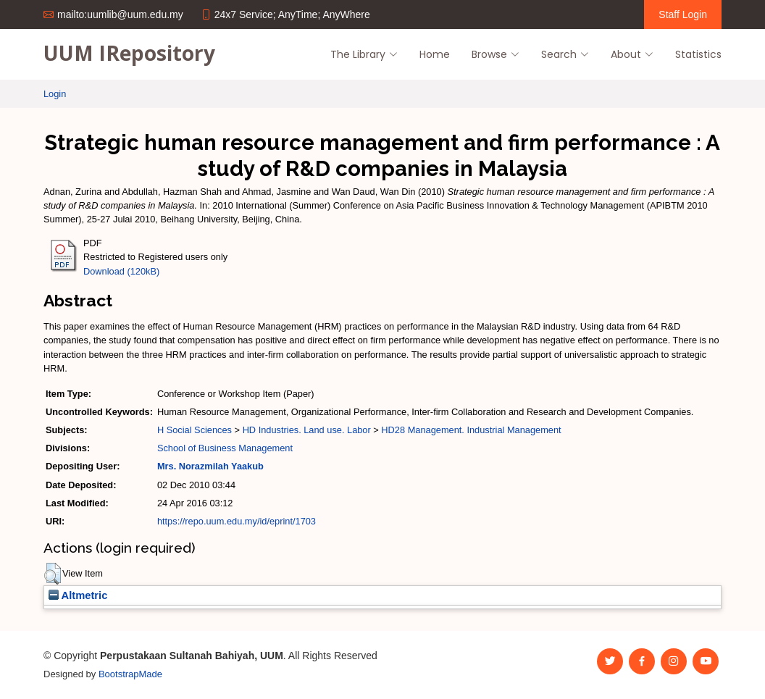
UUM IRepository (129, 53)
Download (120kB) (121, 271)
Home (434, 54)
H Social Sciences (194, 429)
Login (54, 93)
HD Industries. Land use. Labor (307, 429)
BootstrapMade (130, 674)
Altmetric (78, 595)
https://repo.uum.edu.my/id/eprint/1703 (236, 521)
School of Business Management (225, 448)
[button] (52, 574)
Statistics (698, 54)
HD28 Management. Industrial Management (471, 429)
